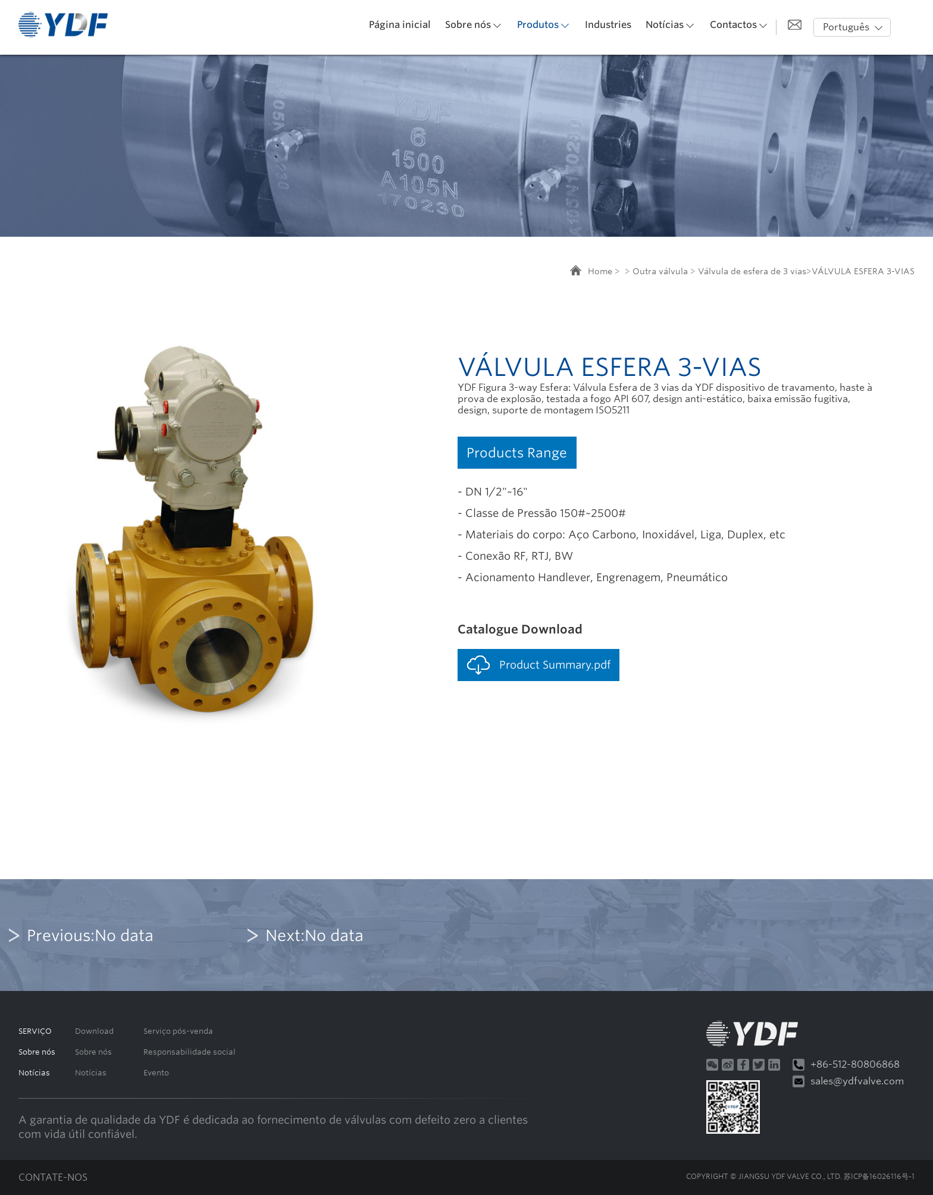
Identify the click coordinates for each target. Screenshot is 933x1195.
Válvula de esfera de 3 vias (752, 271)
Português (846, 27)
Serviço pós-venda (178, 1031)
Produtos (538, 24)
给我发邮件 (794, 25)
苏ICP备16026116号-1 (879, 1176)
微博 (728, 1065)
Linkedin (774, 1065)
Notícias (665, 24)
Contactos (733, 24)
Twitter (759, 1065)
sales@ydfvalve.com (848, 1081)
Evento (156, 1072)
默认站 (63, 24)
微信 (712, 1065)
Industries (608, 24)
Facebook (743, 1065)
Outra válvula (660, 271)
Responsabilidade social (189, 1051)
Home (600, 271)
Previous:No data (90, 935)
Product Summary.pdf (554, 664)
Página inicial (400, 24)
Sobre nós (468, 24)
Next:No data (314, 935)
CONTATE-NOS (52, 1177)
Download (94, 1031)
